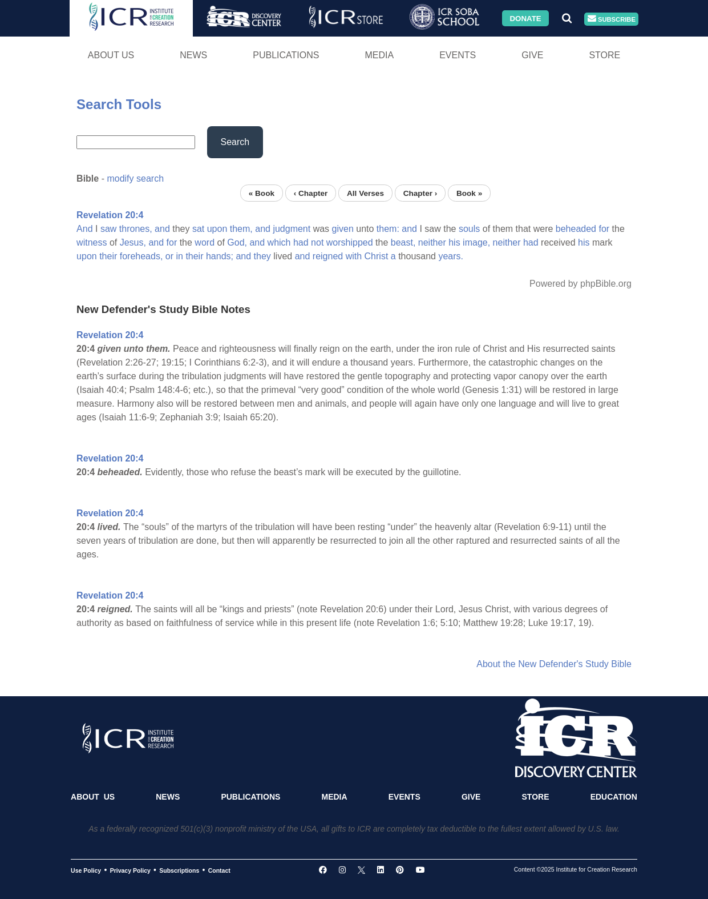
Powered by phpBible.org (580, 283)
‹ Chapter (311, 192)
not (317, 242)
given (343, 229)
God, (237, 242)
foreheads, (141, 256)
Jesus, (133, 242)
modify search (135, 178)
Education (613, 796)
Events (457, 55)
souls (469, 229)
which (279, 242)
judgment (291, 229)
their (108, 256)
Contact (219, 870)
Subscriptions (179, 870)
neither (432, 242)
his (454, 242)
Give (532, 55)
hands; (219, 256)
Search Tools (118, 104)
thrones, (135, 229)
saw (108, 229)
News (193, 55)
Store (604, 55)
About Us (111, 55)
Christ (377, 256)
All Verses (365, 192)
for (603, 229)
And (84, 229)
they (262, 256)
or (169, 256)
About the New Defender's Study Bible (554, 664)
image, (476, 242)
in (179, 256)
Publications (286, 55)
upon (217, 229)
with (354, 256)
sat (198, 229)
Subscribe (612, 19)
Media (379, 55)
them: (388, 229)
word (205, 242)
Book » (469, 192)
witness (91, 242)
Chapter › (420, 192)
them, (241, 229)
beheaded (576, 229)
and (162, 229)
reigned (328, 256)
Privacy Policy (130, 870)
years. (450, 256)
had (301, 242)
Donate (525, 18)
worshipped (349, 242)
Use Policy (86, 870)
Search (235, 142)
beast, (403, 242)
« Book (261, 192)
